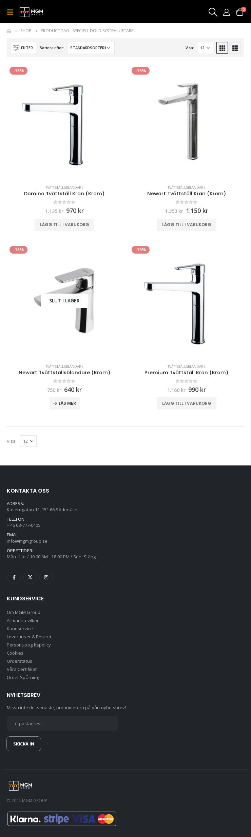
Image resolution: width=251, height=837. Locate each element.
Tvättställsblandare (64, 187)
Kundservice (20, 628)
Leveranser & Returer (29, 637)
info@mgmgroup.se (27, 541)
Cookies (15, 653)
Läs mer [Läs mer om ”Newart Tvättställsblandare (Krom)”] (67, 403)
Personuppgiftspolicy (29, 645)
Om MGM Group (23, 612)
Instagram (46, 577)
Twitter (30, 577)
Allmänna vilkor (23, 620)
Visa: (190, 47)
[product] (64, 121)
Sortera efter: (52, 47)
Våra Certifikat (22, 669)
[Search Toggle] (213, 12)
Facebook (14, 577)
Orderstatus (19, 661)
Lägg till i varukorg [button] (64, 224)
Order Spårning (23, 677)
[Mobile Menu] (12, 12)
